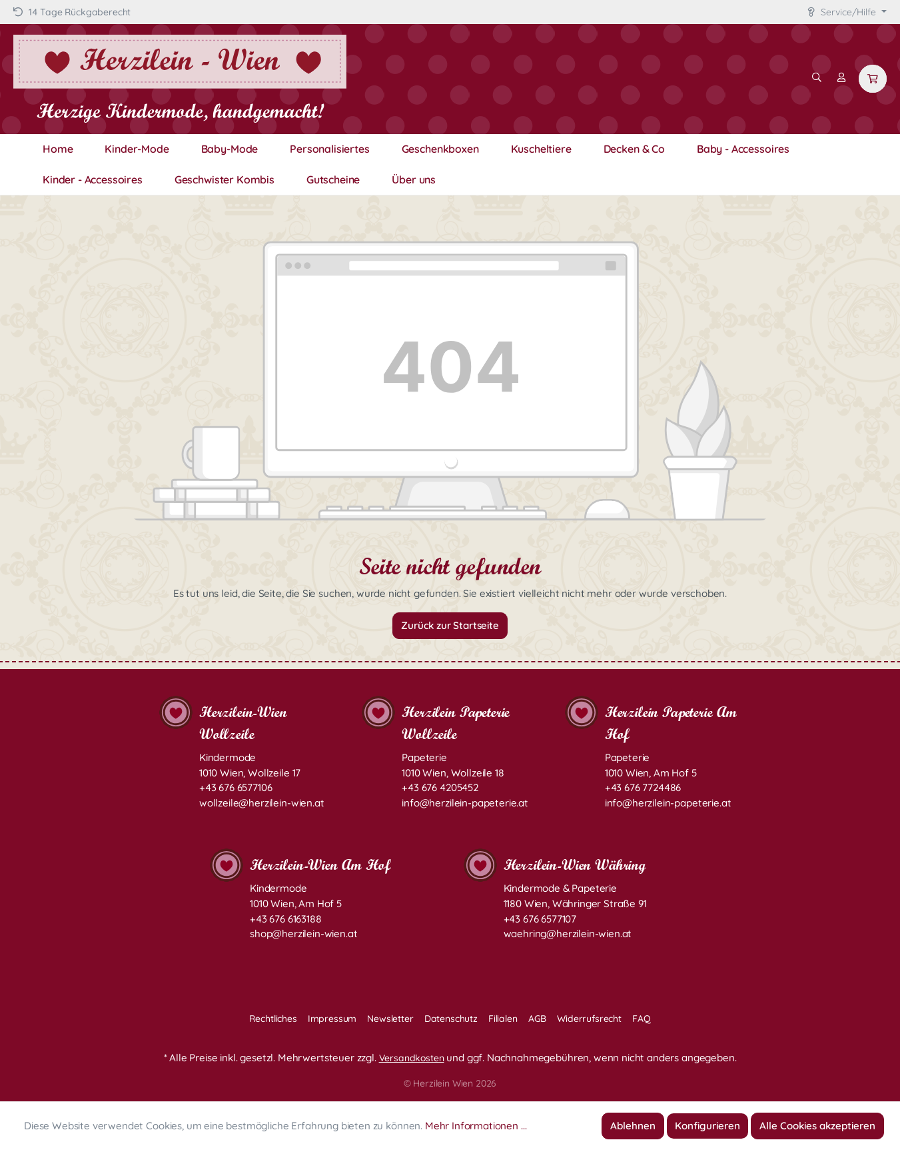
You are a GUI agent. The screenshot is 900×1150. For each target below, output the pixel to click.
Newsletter (390, 1019)
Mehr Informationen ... (475, 1125)
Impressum (332, 1019)
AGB (537, 1019)
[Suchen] (816, 77)
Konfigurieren (707, 1125)
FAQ (641, 1019)
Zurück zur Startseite (450, 625)
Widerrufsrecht (589, 1019)
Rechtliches (272, 1019)
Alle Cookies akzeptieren (817, 1125)
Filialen (503, 1019)
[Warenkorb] (873, 79)
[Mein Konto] (841, 77)
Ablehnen (633, 1125)
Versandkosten (411, 1058)
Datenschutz (451, 1019)
